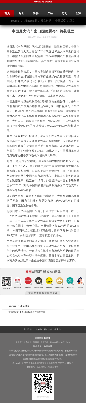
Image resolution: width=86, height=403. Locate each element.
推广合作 (48, 329)
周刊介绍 (28, 329)
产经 (50, 13)
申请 (46, 338)
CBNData (65, 342)
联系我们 (58, 329)
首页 (7, 13)
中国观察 (60, 20)
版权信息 (37, 346)
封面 (21, 13)
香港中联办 (55, 342)
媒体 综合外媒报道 (50, 37)
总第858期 (30, 20)
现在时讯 (46, 20)
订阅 (64, 13)
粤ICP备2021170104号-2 (61, 363)
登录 (78, 13)
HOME (15, 20)
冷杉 (35, 13)
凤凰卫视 (44, 342)
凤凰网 (36, 342)
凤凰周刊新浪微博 (23, 342)
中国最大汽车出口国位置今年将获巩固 (27, 311)
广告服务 (38, 329)
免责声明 (48, 346)
